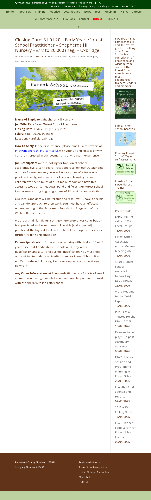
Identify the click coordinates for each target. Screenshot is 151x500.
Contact (84, 19)
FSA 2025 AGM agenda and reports (124, 391)
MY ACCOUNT (129, 6)
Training (40, 12)
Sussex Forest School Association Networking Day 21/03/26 (124, 271)
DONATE (113, 19)
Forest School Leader (82, 56)
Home (10, 12)
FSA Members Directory (75, 6)
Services (115, 6)
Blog (92, 6)
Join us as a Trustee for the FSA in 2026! (125, 316)
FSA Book (69, 19)
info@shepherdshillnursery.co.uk (36, 151)
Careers (137, 12)
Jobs (98, 12)
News (87, 12)
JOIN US (98, 19)
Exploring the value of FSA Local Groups (124, 221)
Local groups (72, 12)
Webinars (111, 12)
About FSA (24, 12)
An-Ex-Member (25, 56)
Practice (54, 12)
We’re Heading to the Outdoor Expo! (125, 296)
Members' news (22, 61)
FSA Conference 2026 (45, 19)
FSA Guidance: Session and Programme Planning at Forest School (124, 366)
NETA (124, 12)
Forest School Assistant (59, 56)
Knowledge (103, 6)
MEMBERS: (55, 6)
